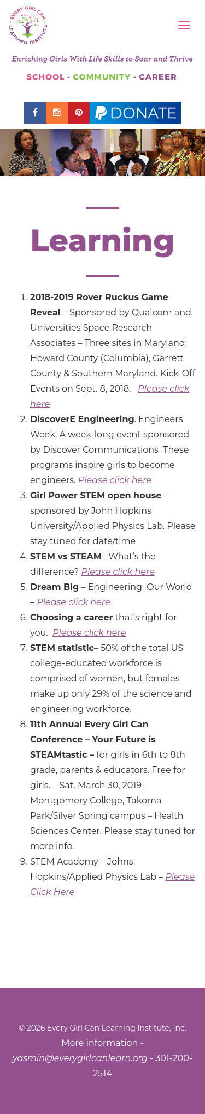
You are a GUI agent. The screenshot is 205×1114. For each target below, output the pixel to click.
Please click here (114, 480)
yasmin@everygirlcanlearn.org (80, 1058)
